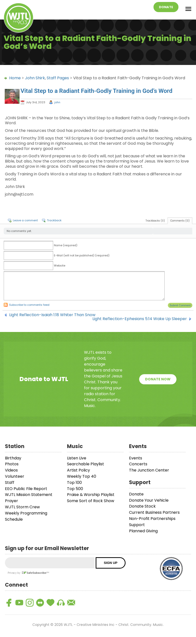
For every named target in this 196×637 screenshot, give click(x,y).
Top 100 (74, 482)
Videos (11, 470)
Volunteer (14, 476)
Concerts (138, 464)
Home (15, 78)
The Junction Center (149, 470)
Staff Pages (58, 78)
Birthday (13, 458)
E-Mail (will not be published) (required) (81, 255)
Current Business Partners (154, 512)
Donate (166, 7)
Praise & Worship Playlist (90, 494)
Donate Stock (142, 506)
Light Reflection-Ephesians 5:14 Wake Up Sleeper (139, 319)
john (57, 102)
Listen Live (76, 458)
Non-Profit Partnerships (152, 518)
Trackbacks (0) (155, 221)
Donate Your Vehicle (149, 500)
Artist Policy (78, 470)
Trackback (54, 220)
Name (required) (65, 245)
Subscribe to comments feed (29, 305)
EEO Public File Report (26, 489)
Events (135, 458)
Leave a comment (25, 220)
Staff (9, 482)
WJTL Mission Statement (28, 494)
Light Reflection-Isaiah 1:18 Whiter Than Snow (52, 315)
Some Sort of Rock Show (90, 501)
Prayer (11, 501)
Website (59, 265)
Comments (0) (180, 221)
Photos (12, 464)
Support (137, 525)
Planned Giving (143, 531)
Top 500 (75, 489)
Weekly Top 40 (81, 476)
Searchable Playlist (85, 464)
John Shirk (35, 78)
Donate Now (158, 379)
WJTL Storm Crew (22, 507)
